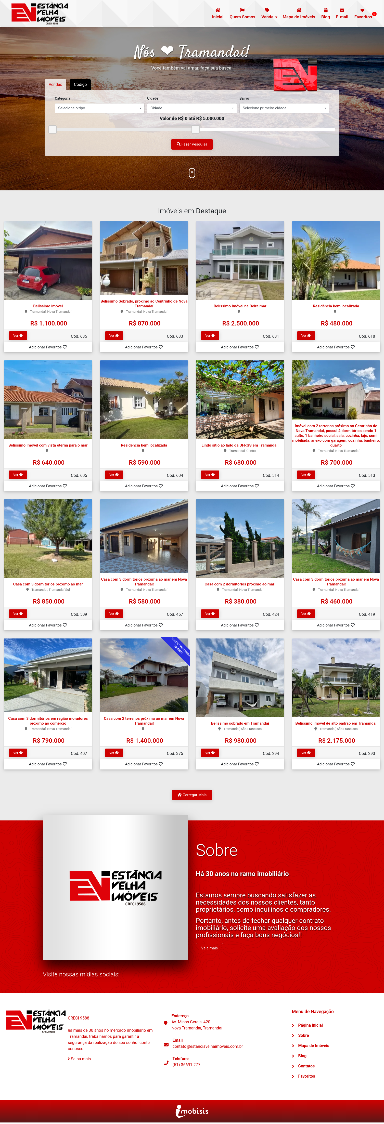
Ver (18, 336)
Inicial (212, 13)
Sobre (303, 1037)
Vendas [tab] (55, 84)
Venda (263, 13)
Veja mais (209, 949)
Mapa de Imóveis (296, 13)
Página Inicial (310, 1026)
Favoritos (363, 14)
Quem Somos (237, 13)
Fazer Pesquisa (192, 144)
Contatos (306, 1067)
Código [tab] (80, 84)
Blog (323, 13)
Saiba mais (79, 1060)
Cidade (152, 98)
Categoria (62, 98)
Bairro (244, 98)
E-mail (341, 13)
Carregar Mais (192, 796)
